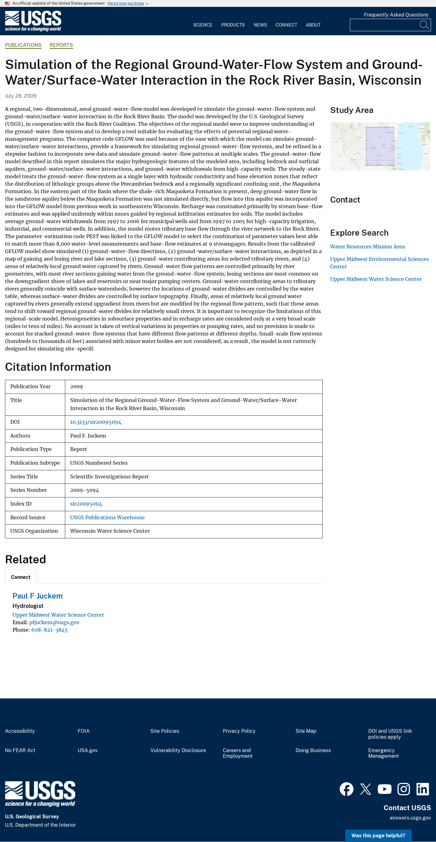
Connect (286, 24)
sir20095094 (86, 504)
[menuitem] (203, 21)
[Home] (33, 30)
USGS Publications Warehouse (107, 518)
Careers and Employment (237, 753)
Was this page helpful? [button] (378, 836)
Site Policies (164, 731)
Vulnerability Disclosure (178, 750)
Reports (61, 45)
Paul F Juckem (37, 595)
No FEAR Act (20, 750)
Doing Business (313, 750)
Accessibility (20, 731)
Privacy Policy (239, 731)
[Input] (390, 25)
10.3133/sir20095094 (95, 422)
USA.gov (88, 750)
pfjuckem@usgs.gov (54, 622)
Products (233, 24)
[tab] (21, 577)
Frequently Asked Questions (396, 15)
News (260, 24)
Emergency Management (383, 753)
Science (203, 24)
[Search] (425, 25)
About (313, 24)
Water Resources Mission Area (367, 246)
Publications (23, 45)
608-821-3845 (49, 630)
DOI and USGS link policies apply (390, 734)
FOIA (84, 731)
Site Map (306, 731)
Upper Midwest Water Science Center (58, 615)
